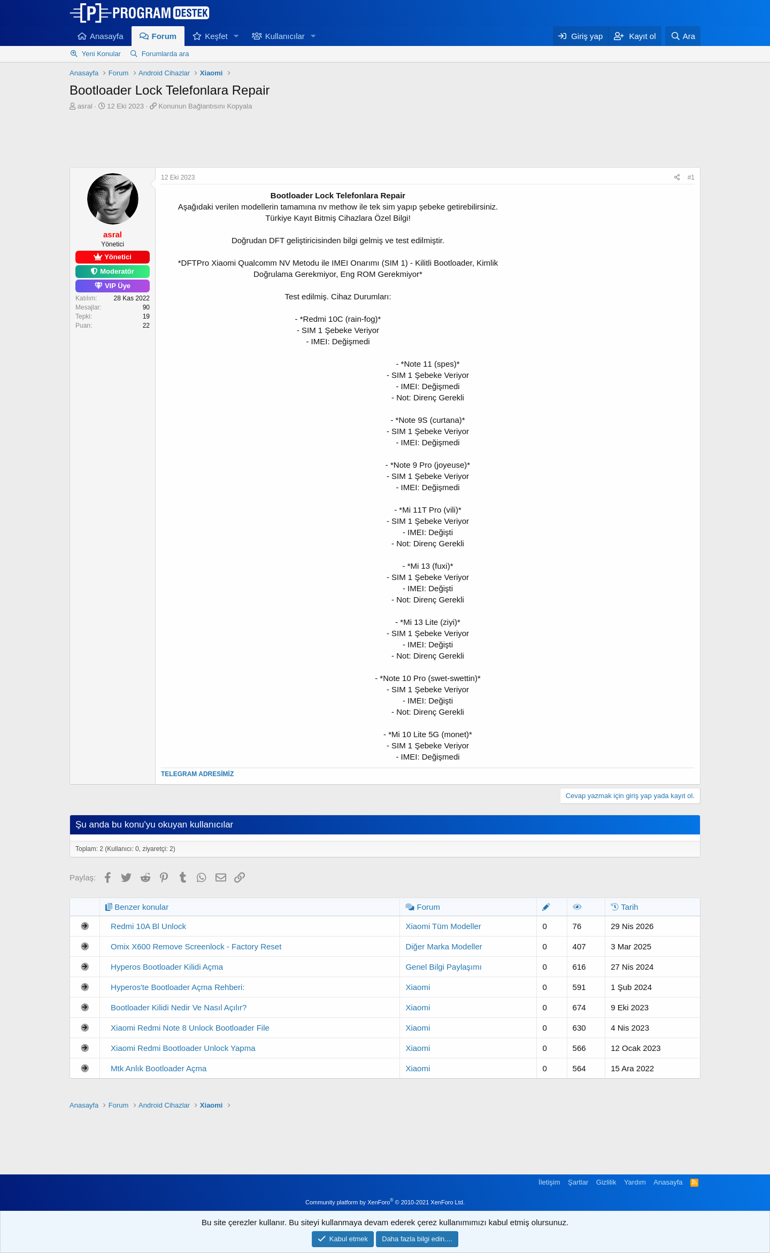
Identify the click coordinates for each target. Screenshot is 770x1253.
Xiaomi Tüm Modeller (443, 926)
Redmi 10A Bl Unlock (148, 926)
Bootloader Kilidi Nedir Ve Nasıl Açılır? (179, 1007)
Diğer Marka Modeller (443, 946)
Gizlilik (606, 1182)
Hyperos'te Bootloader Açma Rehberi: (178, 987)
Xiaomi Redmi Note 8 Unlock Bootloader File (190, 1027)
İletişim (549, 1182)
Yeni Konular (101, 54)
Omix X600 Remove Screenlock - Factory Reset (196, 946)
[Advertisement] (385, 141)
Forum (164, 36)
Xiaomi (417, 987)
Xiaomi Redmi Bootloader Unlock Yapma (183, 1048)
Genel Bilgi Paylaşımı (443, 966)
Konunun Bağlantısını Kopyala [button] (205, 106)
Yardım (635, 1182)
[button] (236, 36)
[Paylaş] (677, 178)
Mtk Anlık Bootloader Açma (158, 1068)
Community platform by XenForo (385, 1202)
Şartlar (578, 1182)
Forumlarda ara (165, 54)
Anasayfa (107, 36)
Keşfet (216, 36)
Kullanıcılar (285, 36)
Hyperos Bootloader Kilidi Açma (167, 966)
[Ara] (682, 36)
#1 (691, 177)
